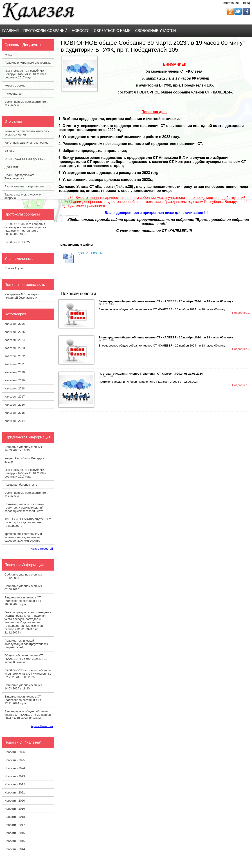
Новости (81, 31)
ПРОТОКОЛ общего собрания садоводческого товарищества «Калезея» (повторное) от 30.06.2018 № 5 (25, 229)
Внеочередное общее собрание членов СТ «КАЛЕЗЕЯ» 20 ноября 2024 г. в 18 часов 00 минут (27, 715)
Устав (8, 54)
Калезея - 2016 (14, 404)
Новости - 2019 (14, 808)
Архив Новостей (42, 548)
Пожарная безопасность (20, 484)
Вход (246, 2)
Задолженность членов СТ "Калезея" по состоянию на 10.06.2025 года (22, 601)
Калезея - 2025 (14, 331)
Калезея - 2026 (14, 323)
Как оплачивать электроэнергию (26, 142)
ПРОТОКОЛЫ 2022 (17, 242)
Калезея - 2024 (14, 340)
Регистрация (230, 2)
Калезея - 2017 (14, 396)
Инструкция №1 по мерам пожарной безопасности (22, 296)
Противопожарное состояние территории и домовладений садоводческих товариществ (24, 507)
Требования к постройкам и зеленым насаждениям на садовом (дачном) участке (23, 537)
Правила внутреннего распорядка (27, 62)
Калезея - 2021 (14, 364)
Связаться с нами (112, 31)
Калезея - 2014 (14, 420)
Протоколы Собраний (45, 31)
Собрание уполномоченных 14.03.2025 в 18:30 (23, 448)
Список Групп (13, 268)
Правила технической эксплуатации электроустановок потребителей (26, 644)
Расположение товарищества (24, 186)
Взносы (9, 150)
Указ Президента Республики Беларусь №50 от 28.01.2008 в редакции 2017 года (25, 74)
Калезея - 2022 (14, 356)
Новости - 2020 (14, 800)
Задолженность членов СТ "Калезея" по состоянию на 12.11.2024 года (22, 700)
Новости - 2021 (14, 792)
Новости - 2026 (14, 752)
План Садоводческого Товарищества (19, 176)
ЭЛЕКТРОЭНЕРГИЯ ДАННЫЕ (24, 158)
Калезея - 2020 (14, 372)
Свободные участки (155, 31)
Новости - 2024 (14, 768)
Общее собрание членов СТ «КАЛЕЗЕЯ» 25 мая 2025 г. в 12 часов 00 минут (25, 659)
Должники (11, 167)
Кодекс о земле (14, 85)
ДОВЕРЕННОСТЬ (90, 253)
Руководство (13, 93)
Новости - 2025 (14, 760)
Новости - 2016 (14, 833)
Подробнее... (241, 312)
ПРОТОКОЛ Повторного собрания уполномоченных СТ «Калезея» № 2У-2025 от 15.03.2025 (27, 674)
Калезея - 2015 (14, 412)
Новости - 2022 (14, 784)
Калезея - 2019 (14, 380)
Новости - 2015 (14, 841)
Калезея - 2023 (14, 348)
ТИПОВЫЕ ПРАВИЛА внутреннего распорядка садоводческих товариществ (27, 522)
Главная (10, 31)
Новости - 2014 (14, 849)
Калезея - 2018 (14, 388)
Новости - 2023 (14, 776)
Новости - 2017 (14, 825)
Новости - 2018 (14, 816)
